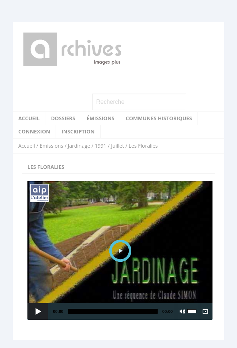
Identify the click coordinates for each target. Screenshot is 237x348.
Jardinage (79, 145)
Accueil (29, 118)
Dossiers (63, 118)
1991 (100, 145)
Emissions (51, 145)
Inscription (78, 131)
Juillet (117, 145)
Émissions (100, 118)
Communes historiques (159, 118)
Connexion (34, 131)
